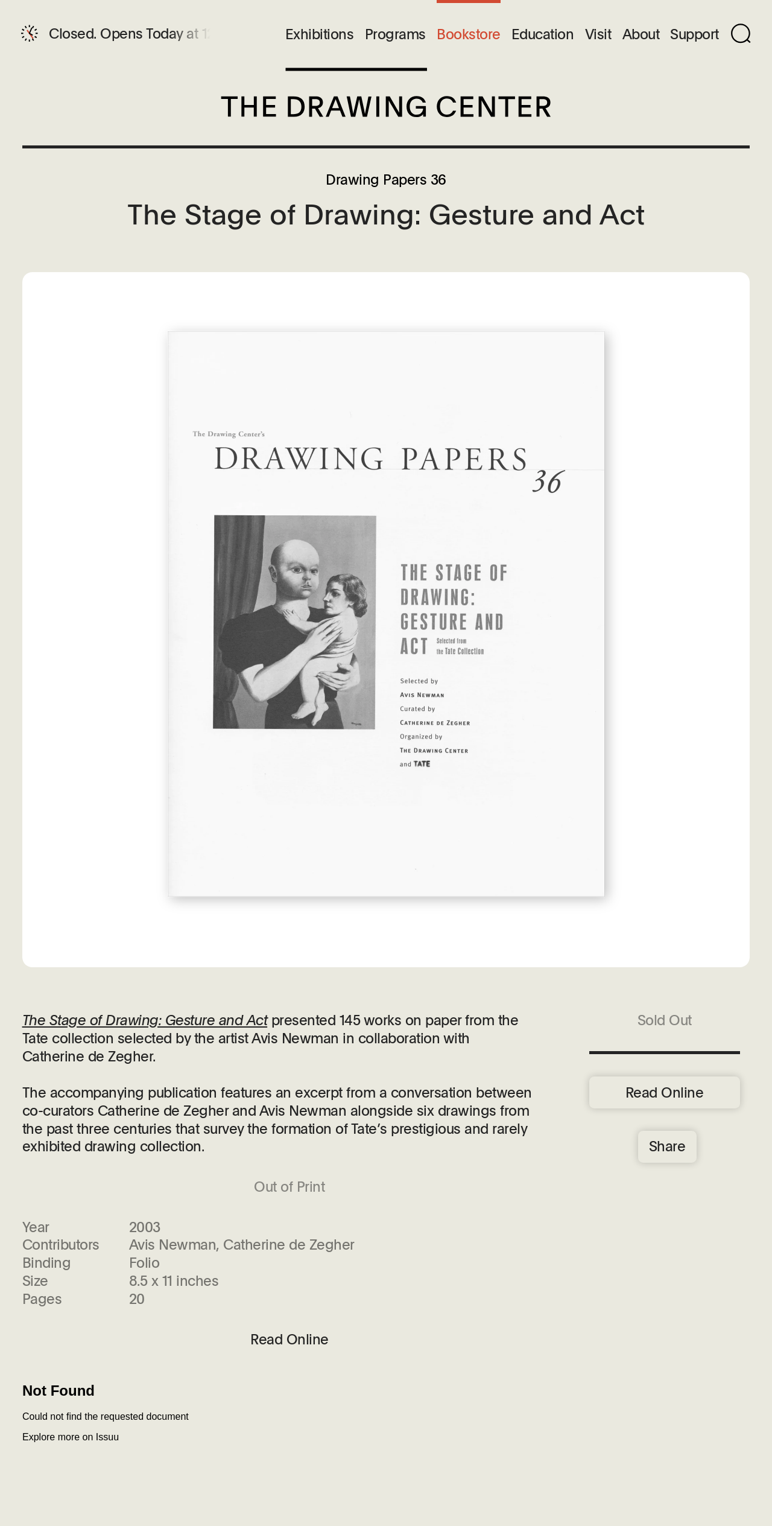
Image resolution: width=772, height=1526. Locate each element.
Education (542, 34)
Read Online (664, 1092)
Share (667, 1146)
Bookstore (469, 34)
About (641, 34)
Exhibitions (319, 34)
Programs (395, 34)
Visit (598, 34)
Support (694, 34)
